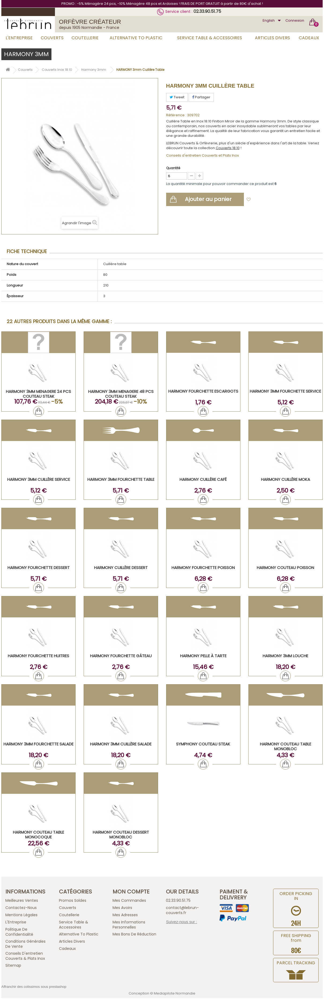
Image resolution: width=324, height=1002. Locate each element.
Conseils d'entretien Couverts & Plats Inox (25, 956)
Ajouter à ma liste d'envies (277, 199)
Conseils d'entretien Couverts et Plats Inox (202, 155)
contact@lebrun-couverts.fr (182, 910)
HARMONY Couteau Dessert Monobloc (121, 834)
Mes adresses (125, 915)
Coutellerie (85, 38)
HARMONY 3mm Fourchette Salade (38, 744)
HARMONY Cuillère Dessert (121, 567)
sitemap (13, 965)
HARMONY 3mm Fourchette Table (120, 479)
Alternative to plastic (136, 38)
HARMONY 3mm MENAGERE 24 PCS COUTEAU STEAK (38, 394)
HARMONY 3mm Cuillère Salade (120, 744)
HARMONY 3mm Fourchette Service (285, 391)
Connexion (294, 20)
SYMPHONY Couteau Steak (203, 744)
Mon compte (131, 891)
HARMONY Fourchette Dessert (39, 567)
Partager (201, 97)
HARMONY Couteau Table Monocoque (38, 834)
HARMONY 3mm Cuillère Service (38, 479)
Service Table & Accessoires (209, 38)
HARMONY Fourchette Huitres (38, 656)
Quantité (173, 168)
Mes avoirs (122, 907)
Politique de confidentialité (19, 932)
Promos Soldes (72, 900)
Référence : (176, 115)
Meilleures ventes (21, 900)
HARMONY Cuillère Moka (285, 479)
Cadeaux (309, 38)
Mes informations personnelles (129, 924)
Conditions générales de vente (25, 944)
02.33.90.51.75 (207, 11)
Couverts (52, 38)
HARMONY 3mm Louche (285, 656)
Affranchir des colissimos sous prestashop (33, 987)
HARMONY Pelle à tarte (203, 656)
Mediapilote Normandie (174, 993)
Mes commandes (129, 900)
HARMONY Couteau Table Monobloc (285, 746)
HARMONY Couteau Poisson (285, 567)
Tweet (177, 97)
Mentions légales (21, 915)
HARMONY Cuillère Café (203, 479)
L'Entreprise (19, 38)
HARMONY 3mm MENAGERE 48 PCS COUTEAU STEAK (121, 394)
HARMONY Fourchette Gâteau (121, 656)
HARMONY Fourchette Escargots (203, 391)
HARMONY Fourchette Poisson (203, 567)
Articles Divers (272, 38)
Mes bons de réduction (134, 934)
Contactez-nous (21, 907)
